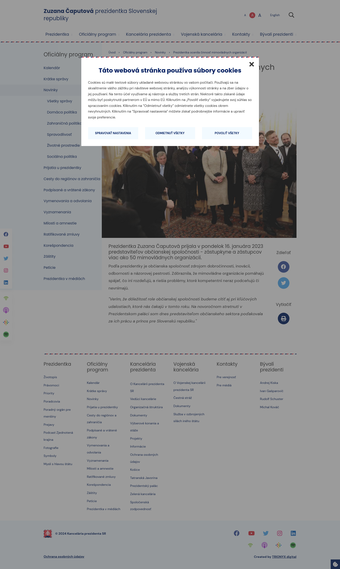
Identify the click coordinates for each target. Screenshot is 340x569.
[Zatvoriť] (251, 64)
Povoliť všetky (227, 133)
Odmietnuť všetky (170, 133)
